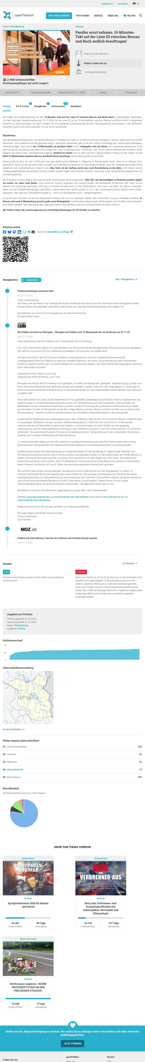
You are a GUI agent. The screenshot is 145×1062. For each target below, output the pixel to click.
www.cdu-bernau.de (113, 497)
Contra (81, 572)
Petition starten (59, 15)
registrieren (107, 3)
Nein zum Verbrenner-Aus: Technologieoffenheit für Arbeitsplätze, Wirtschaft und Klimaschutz (100, 908)
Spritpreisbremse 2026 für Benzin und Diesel (28, 905)
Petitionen (83, 15)
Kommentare (58, 105)
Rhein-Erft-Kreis (28, 939)
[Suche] (140, 15)
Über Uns (113, 15)
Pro (6, 572)
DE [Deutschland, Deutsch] (136, 3)
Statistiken (75, 106)
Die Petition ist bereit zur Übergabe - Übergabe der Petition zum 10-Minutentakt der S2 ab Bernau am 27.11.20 (73, 332)
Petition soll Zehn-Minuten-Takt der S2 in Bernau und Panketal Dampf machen (57, 538)
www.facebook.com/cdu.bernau (33, 500)
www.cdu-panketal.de (38, 497)
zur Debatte (128, 563)
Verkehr (79, 26)
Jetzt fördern (72, 1043)
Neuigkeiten (40, 105)
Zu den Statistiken (12, 729)
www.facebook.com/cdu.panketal (71, 497)
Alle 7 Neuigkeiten (125, 279)
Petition (7, 106)
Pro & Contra (22, 105)
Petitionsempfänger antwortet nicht (35, 291)
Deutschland (28, 858)
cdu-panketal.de (15, 769)
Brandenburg (17, 26)
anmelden (123, 3)
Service (98, 15)
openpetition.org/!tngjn (59, 232)
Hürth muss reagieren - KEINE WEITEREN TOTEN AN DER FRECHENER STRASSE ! (28, 987)
